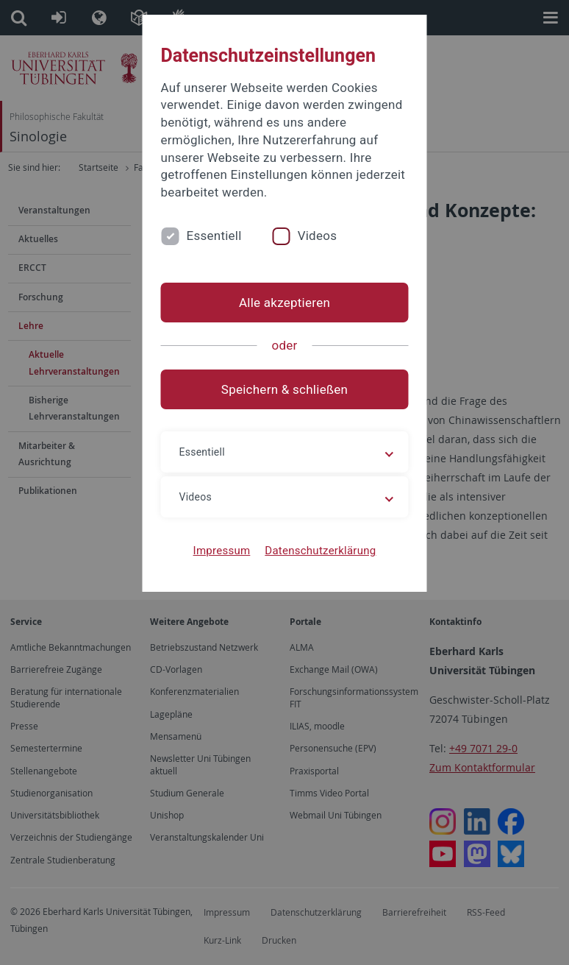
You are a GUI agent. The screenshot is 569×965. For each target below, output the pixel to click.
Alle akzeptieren (284, 302)
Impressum (222, 550)
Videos (317, 235)
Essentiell (214, 235)
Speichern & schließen (284, 389)
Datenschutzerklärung (320, 550)
